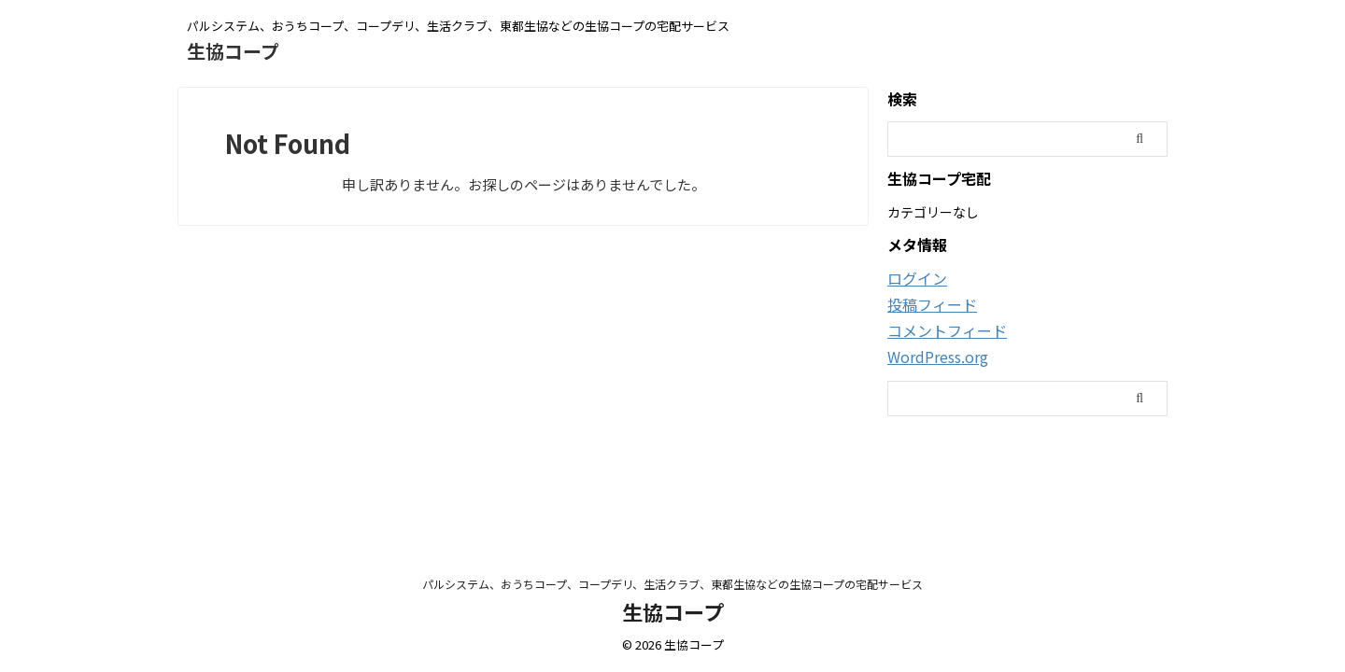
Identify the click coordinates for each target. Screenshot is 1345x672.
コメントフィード (939, 328)
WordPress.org (933, 353)
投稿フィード (926, 303)
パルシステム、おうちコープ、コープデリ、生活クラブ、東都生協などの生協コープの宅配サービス (672, 584)
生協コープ (233, 50)
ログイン (913, 278)
